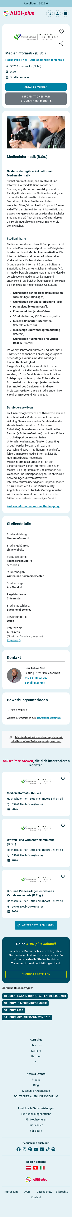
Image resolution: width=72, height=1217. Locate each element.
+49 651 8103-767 (36, 677)
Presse (36, 1079)
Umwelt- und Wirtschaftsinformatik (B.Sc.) (30, 842)
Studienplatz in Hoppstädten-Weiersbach (35, 995)
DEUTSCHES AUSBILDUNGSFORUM (36, 1096)
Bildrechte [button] (62, 1191)
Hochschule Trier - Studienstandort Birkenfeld (34, 59)
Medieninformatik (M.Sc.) (24, 793)
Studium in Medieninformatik (25, 1003)
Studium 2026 (13, 1010)
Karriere (36, 1050)
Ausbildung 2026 (36, 3)
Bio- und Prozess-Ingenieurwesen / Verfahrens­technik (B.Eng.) (30, 893)
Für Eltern (36, 1130)
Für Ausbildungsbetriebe (36, 1113)
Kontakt (36, 1197)
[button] (65, 13)
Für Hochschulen (36, 1119)
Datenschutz (44, 1191)
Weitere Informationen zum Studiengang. (33, 506)
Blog (36, 1085)
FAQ (36, 1062)
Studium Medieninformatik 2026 (27, 1017)
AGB (27, 1191)
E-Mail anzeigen (35, 682)
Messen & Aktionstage (36, 1090)
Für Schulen (36, 1125)
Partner (36, 1056)
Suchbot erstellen (36, 974)
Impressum (11, 1191)
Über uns (36, 1045)
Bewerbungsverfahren (49, 718)
